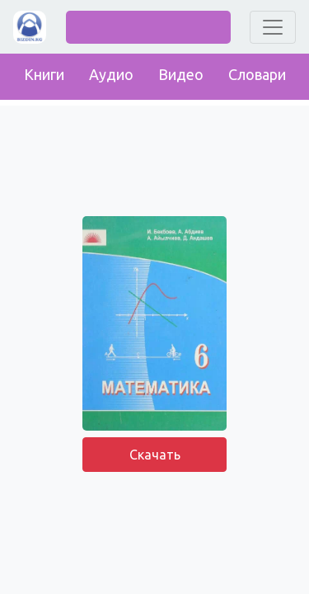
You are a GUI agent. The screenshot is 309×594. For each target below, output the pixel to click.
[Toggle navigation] (273, 27)
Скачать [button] (154, 454)
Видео (181, 74)
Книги (44, 74)
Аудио (111, 74)
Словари (257, 74)
